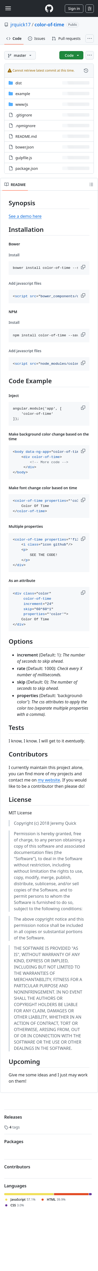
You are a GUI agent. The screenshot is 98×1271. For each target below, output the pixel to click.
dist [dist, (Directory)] (18, 82)
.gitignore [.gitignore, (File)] (23, 115)
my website (49, 780)
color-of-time (49, 24)
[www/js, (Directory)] (21, 104)
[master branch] (20, 55)
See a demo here (25, 216)
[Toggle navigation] (8, 8)
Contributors (17, 1167)
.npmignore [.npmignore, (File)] (25, 125)
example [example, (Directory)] (22, 93)
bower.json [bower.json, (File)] (24, 147)
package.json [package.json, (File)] (26, 168)
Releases (13, 1117)
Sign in (74, 8)
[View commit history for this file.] (86, 70)
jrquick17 (20, 24)
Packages (13, 1141)
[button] (83, 267)
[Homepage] (49, 8)
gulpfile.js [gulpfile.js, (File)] (23, 157)
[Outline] (91, 184)
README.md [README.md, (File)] (26, 136)
